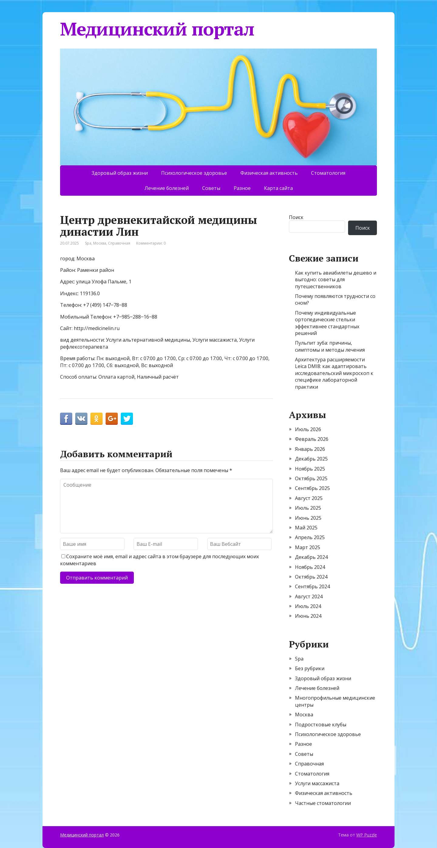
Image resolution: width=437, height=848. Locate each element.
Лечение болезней (166, 188)
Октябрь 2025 (311, 478)
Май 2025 (306, 527)
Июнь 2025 (308, 518)
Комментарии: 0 (151, 243)
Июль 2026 (308, 429)
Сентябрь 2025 (312, 488)
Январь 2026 (310, 449)
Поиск (296, 217)
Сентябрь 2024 (312, 586)
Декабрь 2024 (311, 557)
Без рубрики (309, 668)
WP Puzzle (366, 835)
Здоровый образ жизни (120, 173)
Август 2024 (309, 596)
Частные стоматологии (323, 803)
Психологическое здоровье (194, 173)
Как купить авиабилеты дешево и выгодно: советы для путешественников (335, 279)
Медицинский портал (157, 28)
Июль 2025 (308, 508)
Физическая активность (269, 173)
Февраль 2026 (311, 439)
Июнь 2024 (308, 616)
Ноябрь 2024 (310, 567)
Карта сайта (278, 188)
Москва (99, 243)
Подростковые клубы (320, 724)
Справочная (119, 243)
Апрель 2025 (310, 537)
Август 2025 (309, 498)
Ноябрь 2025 (310, 468)
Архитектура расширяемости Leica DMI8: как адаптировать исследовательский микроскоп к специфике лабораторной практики (334, 373)
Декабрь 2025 (311, 458)
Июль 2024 (308, 606)
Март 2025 (307, 547)
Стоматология (328, 173)
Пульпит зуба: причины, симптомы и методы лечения (330, 346)
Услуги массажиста (317, 783)
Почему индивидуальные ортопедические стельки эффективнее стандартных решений (327, 322)
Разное (242, 188)
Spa (88, 243)
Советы (211, 188)
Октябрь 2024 (311, 576)
